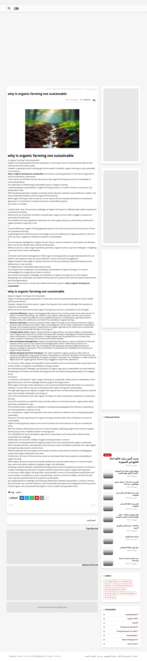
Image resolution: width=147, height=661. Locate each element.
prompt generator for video (116, 589)
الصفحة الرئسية (90, 656)
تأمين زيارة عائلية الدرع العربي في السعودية (127, 494)
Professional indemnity (124, 585)
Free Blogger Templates (52, 656)
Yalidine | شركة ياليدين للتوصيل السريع (127, 527)
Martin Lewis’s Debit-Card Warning (129, 559)
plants (81, 89)
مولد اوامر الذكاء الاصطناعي (129, 547)
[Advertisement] (73, 31)
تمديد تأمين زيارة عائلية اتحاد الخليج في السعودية (124, 460)
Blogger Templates (24, 656)
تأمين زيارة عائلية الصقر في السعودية (129, 505)
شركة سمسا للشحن (132, 536)
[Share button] (47, 498)
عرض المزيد (91, 520)
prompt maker (111, 593)
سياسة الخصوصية (110, 656)
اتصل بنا (134, 656)
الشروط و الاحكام (124, 656)
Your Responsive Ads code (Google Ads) (52, 607)
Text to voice (111, 597)
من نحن (100, 656)
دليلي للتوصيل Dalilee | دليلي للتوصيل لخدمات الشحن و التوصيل (127, 516)
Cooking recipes (112, 581)
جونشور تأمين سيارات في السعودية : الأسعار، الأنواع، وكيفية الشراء (127, 472)
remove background (128, 593)
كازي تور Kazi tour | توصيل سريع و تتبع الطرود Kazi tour (127, 483)
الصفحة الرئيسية (91, 89)
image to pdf (127, 581)
